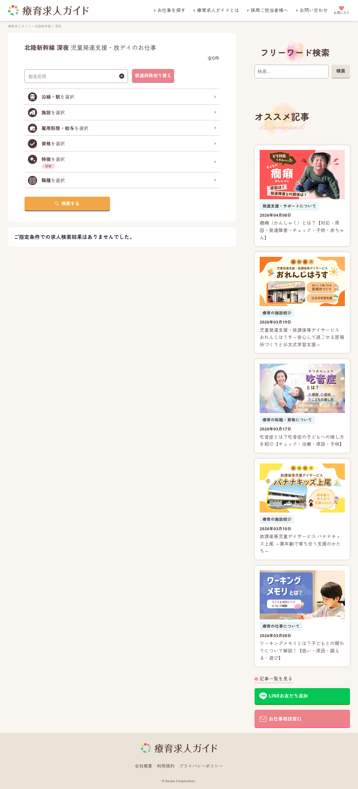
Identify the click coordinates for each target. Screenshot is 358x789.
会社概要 (143, 766)
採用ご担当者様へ (269, 10)
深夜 (58, 26)
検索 (340, 71)
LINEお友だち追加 (288, 696)
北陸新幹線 (43, 26)
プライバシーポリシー (201, 766)
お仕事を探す (171, 10)
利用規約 (166, 766)
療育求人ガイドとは (218, 10)
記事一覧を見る (276, 679)
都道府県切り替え (153, 75)
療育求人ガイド (19, 26)
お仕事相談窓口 (285, 719)
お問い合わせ (314, 10)
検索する (70, 203)
